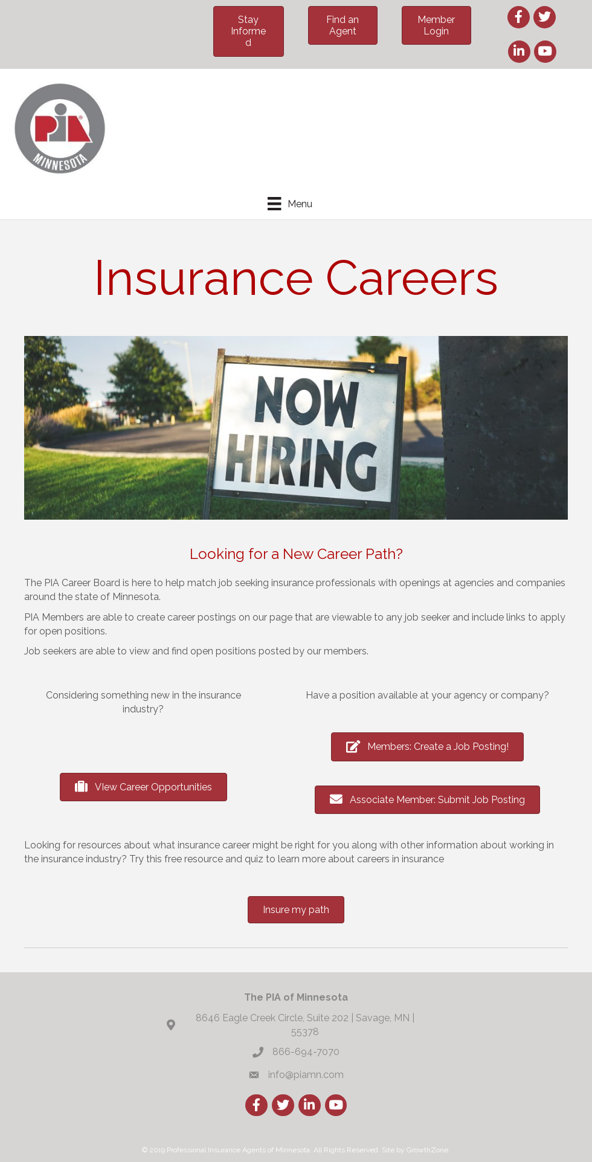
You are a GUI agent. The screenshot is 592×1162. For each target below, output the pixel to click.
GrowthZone (427, 1150)
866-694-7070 (305, 1051)
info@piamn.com (306, 1074)
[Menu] (290, 203)
